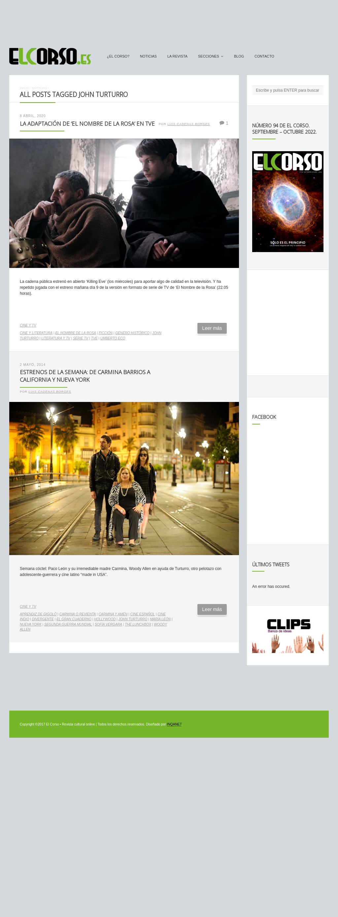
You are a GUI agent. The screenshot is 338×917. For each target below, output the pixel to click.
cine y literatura (36, 333)
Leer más (212, 328)
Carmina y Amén (113, 614)
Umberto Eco (112, 338)
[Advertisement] (169, 21)
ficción (106, 333)
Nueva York (31, 624)
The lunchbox (138, 624)
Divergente (43, 619)
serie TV (80, 338)
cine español (142, 614)
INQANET (174, 724)
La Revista (177, 56)
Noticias (148, 56)
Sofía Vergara (108, 624)
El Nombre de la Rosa (75, 333)
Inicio (24, 88)
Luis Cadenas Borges (188, 124)
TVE (94, 338)
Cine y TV (28, 325)
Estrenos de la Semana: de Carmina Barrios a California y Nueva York (85, 375)
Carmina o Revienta (77, 614)
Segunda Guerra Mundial (68, 624)
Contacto (264, 56)
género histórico (132, 333)
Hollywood (105, 619)
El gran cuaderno (73, 619)
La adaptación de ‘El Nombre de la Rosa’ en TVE (87, 123)
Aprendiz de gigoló (38, 614)
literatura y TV (55, 338)
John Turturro (133, 619)
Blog (239, 56)
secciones (208, 56)
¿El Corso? (118, 56)
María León (160, 619)
